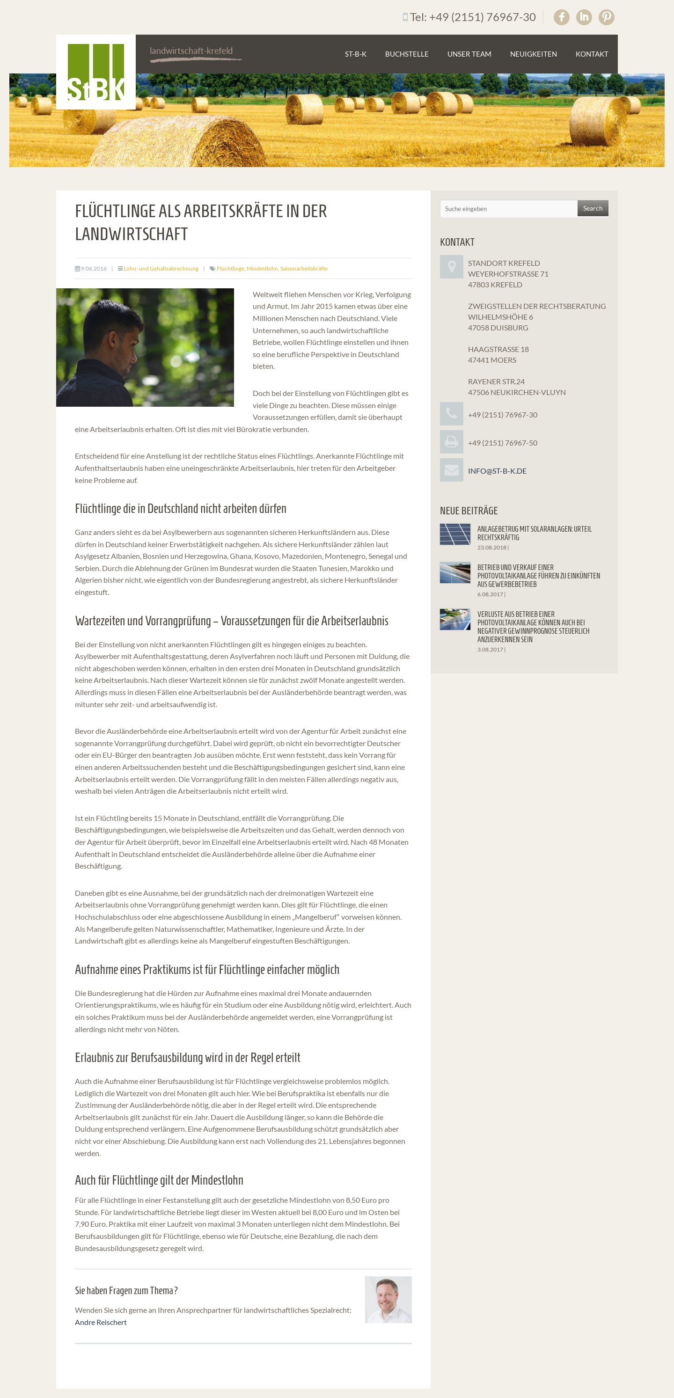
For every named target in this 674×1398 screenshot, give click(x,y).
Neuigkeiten (533, 54)
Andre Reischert (101, 1321)
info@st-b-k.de (497, 470)
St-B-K (355, 54)
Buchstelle (407, 54)
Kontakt (592, 54)
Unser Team (469, 54)
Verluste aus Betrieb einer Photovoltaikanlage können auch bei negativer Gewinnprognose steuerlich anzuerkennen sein (533, 627)
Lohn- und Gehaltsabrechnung (161, 268)
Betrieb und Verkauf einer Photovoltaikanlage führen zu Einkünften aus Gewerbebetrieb (538, 576)
